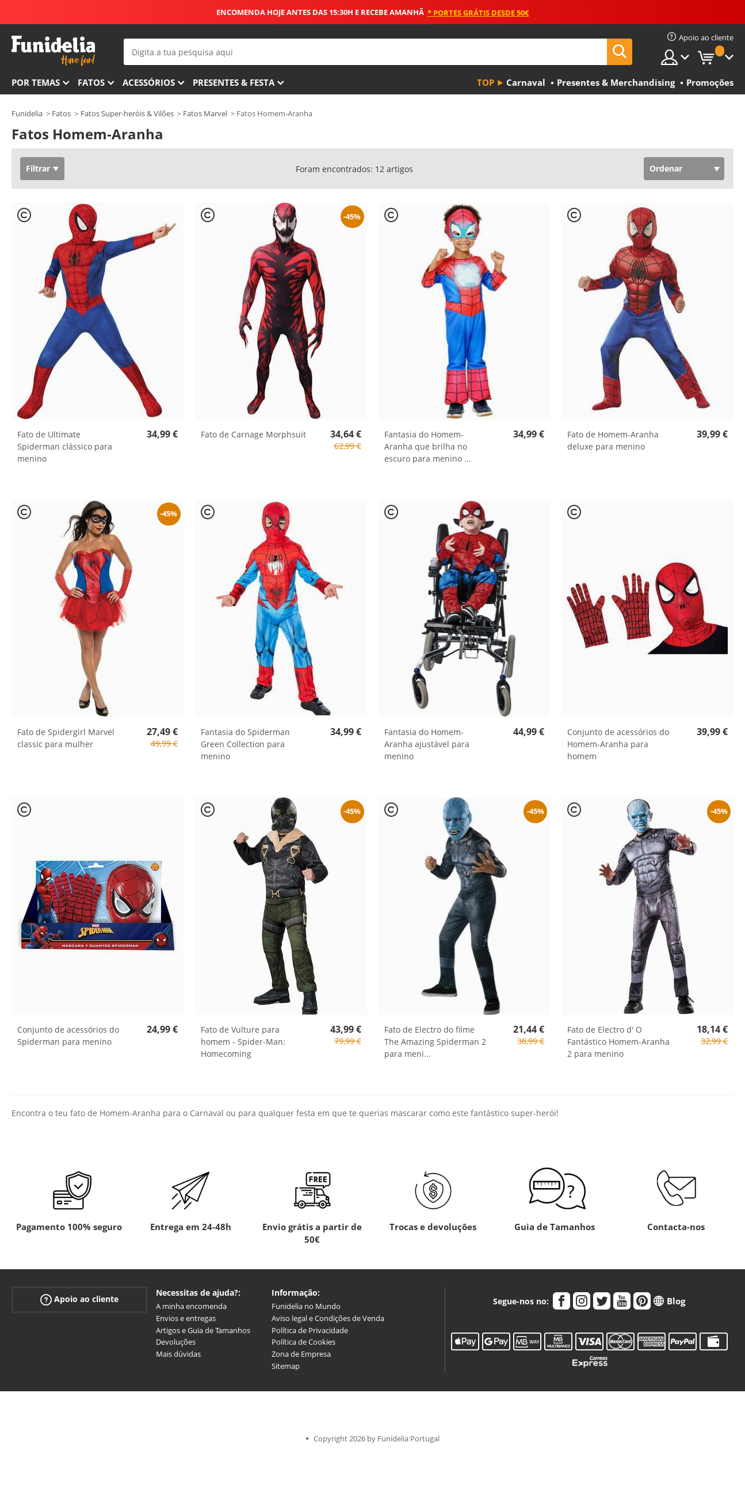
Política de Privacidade (310, 1330)
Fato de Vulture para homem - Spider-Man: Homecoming (243, 1041)
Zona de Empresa (301, 1354)
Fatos (91, 82)
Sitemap (286, 1366)
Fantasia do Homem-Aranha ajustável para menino (426, 744)
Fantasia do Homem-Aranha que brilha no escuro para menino (427, 446)
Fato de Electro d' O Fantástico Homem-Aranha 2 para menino (618, 1041)
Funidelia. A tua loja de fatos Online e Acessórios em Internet (53, 51)
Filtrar (38, 168)
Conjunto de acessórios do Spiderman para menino (68, 1035)
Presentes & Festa (233, 82)
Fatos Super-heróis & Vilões (127, 113)
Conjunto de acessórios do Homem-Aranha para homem (618, 744)
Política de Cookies (303, 1342)
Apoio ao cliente (79, 1299)
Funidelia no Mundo (306, 1306)
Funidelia (27, 113)
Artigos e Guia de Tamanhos (203, 1330)
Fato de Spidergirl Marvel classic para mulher (65, 737)
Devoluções (176, 1342)
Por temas (36, 82)
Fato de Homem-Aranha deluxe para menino (613, 440)
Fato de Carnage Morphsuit (253, 434)
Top (485, 82)
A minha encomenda (191, 1306)
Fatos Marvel (205, 113)
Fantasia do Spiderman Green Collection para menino (245, 744)
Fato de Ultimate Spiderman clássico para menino (64, 446)
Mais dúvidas (178, 1354)
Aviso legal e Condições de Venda (328, 1318)
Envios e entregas (186, 1318)
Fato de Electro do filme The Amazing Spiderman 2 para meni (435, 1041)
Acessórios (149, 82)
